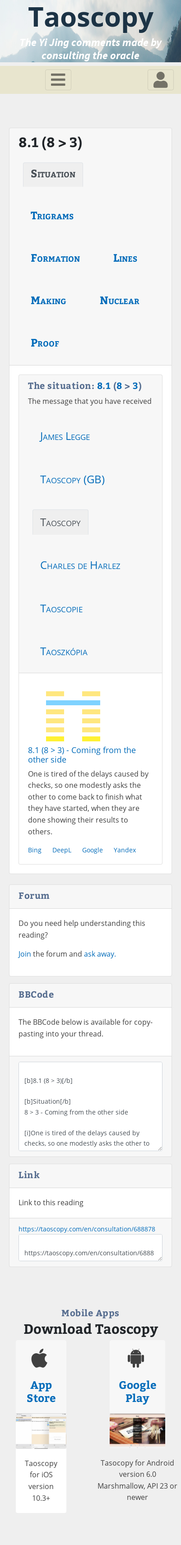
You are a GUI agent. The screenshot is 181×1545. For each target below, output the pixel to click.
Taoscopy (60, 521)
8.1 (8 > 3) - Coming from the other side (82, 755)
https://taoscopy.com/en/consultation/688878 (87, 1229)
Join (25, 954)
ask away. (100, 954)
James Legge (65, 435)
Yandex (125, 850)
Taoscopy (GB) (72, 479)
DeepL (61, 850)
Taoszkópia (64, 650)
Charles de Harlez (80, 564)
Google (92, 850)
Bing (35, 850)
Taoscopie (61, 608)
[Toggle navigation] (58, 79)
